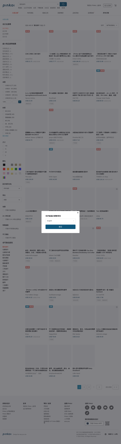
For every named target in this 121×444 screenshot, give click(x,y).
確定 (60, 227)
